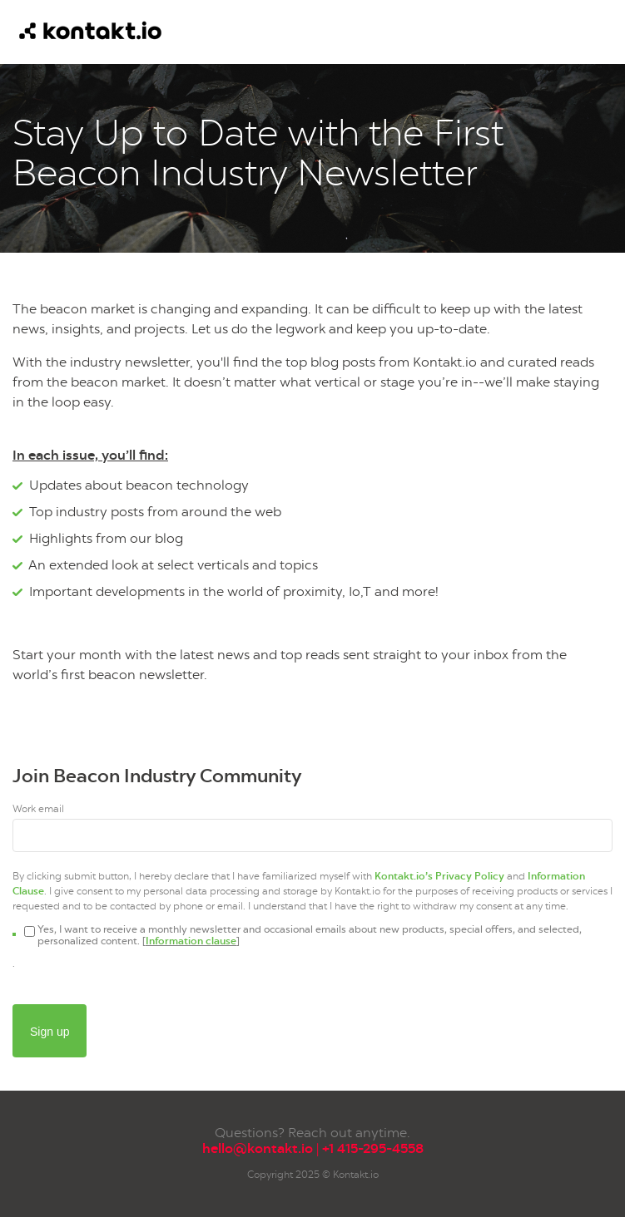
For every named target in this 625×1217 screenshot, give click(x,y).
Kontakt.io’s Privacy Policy (439, 876)
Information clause (191, 941)
